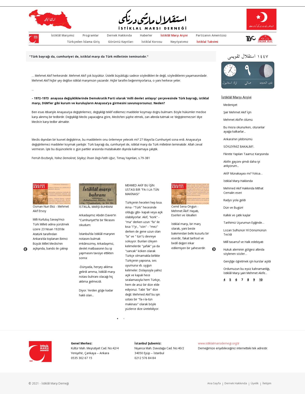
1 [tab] (117, 318)
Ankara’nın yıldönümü (237, 139)
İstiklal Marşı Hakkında (238, 181)
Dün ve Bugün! (233, 207)
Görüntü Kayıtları (120, 42)
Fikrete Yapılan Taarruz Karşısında (246, 154)
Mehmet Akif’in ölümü (238, 120)
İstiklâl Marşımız (62, 35)
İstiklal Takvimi (207, 42)
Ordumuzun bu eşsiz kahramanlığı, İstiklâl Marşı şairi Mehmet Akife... (246, 271)
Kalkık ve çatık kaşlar (237, 215)
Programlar (91, 35)
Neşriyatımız (179, 42)
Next (214, 249)
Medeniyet (230, 105)
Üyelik (255, 383)
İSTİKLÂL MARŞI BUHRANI (96, 207)
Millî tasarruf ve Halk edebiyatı (243, 242)
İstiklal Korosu (151, 42)
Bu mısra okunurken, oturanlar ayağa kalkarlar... (244, 129)
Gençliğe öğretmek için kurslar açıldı (247, 261)
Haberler (146, 35)
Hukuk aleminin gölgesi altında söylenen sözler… (243, 251)
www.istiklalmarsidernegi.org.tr (218, 343)
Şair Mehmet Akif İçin (237, 112)
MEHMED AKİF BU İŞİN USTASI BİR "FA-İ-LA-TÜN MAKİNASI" (142, 189)
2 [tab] (124, 318)
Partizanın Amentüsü (211, 35)
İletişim (266, 383)
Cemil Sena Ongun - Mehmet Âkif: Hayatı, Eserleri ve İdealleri (185, 210)
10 (260, 279)
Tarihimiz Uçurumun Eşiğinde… (243, 223)
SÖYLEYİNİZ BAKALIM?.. (238, 146)
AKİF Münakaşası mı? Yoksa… (243, 173)
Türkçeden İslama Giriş (83, 42)
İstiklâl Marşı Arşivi (174, 35)
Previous (25, 249)
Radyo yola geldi (234, 200)
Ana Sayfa (214, 383)
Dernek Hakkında (119, 35)
